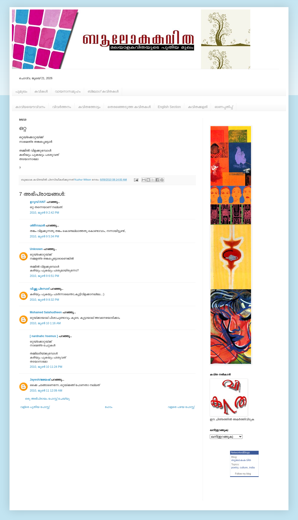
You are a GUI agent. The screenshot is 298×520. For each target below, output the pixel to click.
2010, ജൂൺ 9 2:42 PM (44, 212)
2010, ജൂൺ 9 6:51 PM (44, 276)
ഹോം (108, 407)
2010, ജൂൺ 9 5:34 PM (44, 236)
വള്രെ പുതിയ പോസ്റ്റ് (34, 407)
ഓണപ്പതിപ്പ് (224, 107)
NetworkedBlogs (240, 452)
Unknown (36, 249)
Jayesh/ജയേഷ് (40, 379)
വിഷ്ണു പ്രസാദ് (39, 288)
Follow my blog (243, 473)
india (252, 467)
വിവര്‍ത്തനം (61, 107)
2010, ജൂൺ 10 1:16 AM (45, 323)
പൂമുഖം (21, 91)
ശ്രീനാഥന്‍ (37, 225)
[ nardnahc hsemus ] (44, 336)
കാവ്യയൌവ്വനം (30, 107)
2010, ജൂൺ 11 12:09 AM (46, 390)
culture (244, 467)
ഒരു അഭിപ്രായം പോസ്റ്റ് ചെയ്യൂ (47, 398)
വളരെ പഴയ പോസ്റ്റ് (181, 407)
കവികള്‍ (41, 91)
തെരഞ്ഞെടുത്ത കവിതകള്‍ (129, 107)
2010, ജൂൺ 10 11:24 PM (46, 366)
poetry (234, 467)
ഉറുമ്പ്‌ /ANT (38, 202)
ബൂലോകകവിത (241, 460)
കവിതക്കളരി (197, 107)
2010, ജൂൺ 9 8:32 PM (44, 299)
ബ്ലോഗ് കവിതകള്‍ (103, 91)
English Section (169, 107)
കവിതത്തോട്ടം (89, 107)
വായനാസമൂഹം (68, 91)
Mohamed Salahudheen (46, 312)
